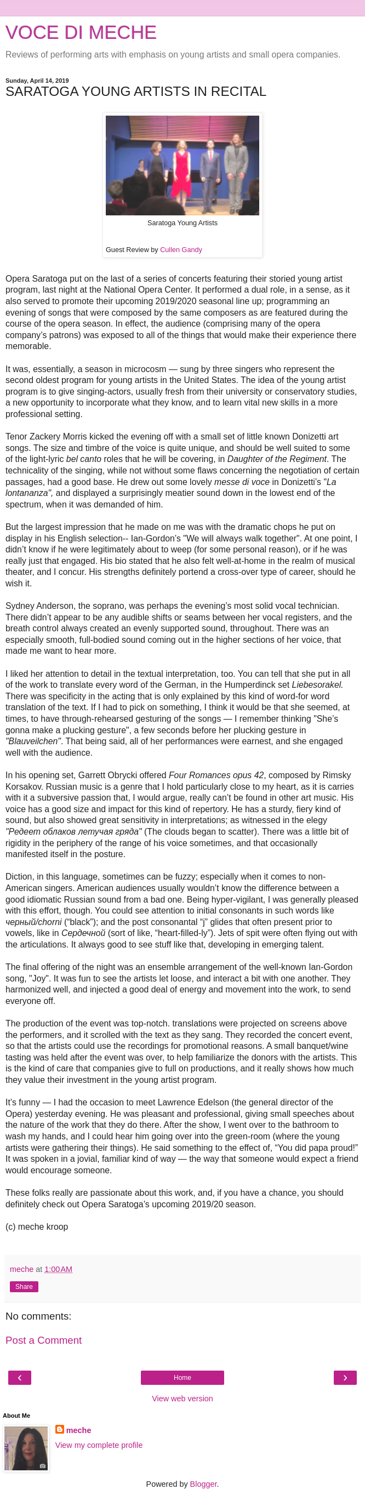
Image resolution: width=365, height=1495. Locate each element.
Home (182, 1378)
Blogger (203, 1484)
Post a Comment (43, 1340)
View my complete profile (99, 1445)
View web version (182, 1398)
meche (79, 1430)
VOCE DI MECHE (81, 32)
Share (24, 1287)
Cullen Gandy (181, 250)
